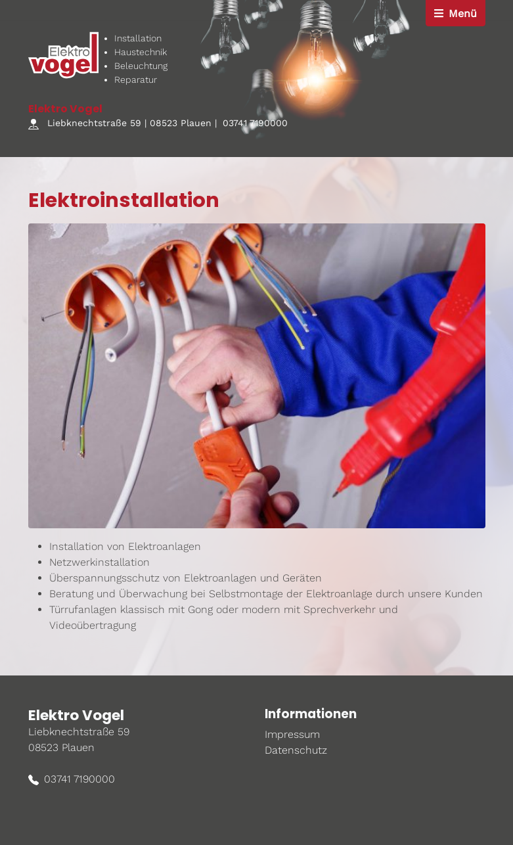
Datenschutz (296, 750)
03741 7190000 (255, 123)
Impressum (292, 734)
